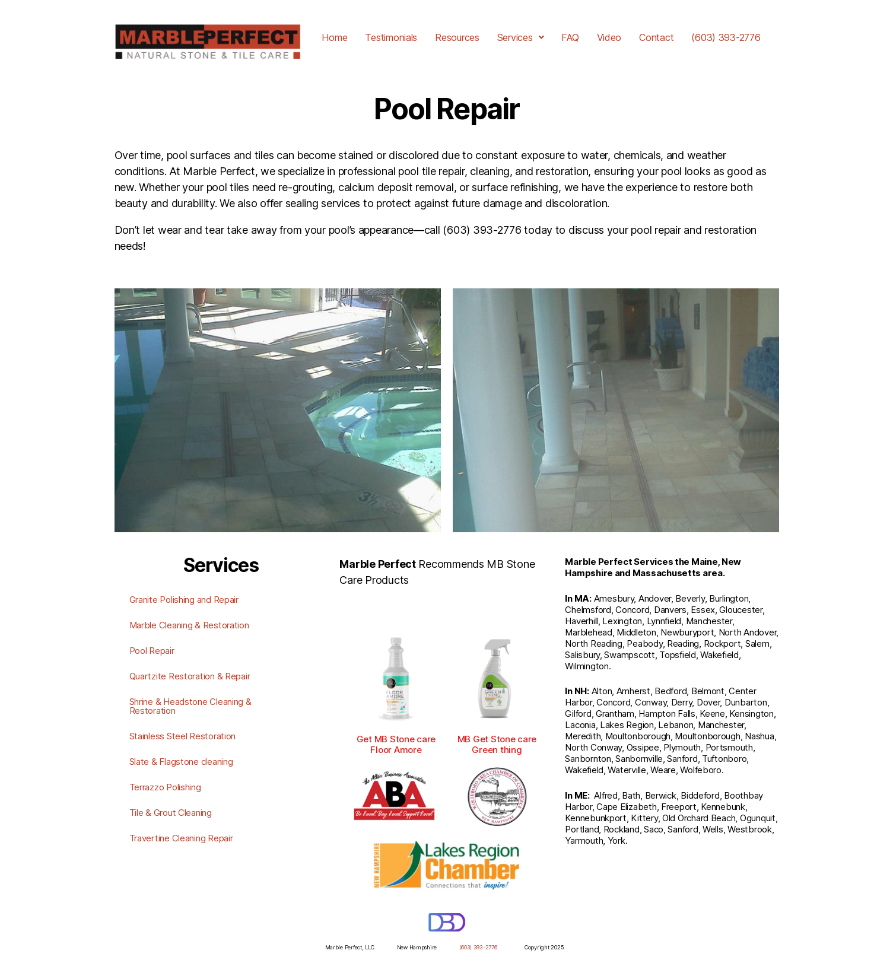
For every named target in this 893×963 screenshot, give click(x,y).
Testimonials (391, 37)
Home (334, 37)
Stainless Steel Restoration (182, 736)
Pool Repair (151, 650)
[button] (520, 37)
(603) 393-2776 (725, 37)
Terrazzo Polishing (165, 787)
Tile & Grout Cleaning (170, 812)
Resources (457, 37)
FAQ (570, 37)
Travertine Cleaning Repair (181, 838)
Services (520, 37)
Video (609, 37)
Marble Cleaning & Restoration (189, 625)
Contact (656, 37)
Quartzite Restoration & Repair (189, 676)
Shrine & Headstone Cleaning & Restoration (190, 706)
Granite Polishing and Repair (184, 599)
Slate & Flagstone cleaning (181, 761)
